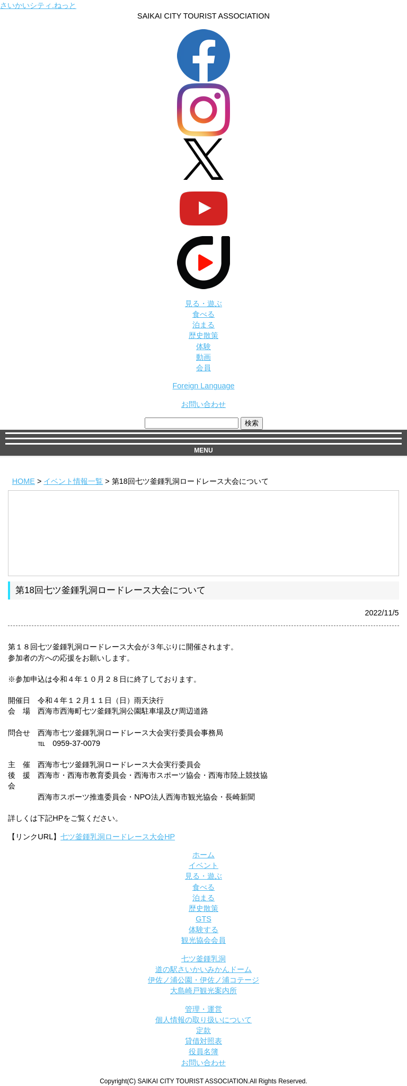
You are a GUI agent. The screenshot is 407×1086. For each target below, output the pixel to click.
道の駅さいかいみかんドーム (203, 969)
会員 (203, 367)
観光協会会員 (203, 940)
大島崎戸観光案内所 (203, 990)
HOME (23, 481)
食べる (203, 314)
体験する (203, 929)
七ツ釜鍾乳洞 (203, 958)
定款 (203, 1030)
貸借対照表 (203, 1041)
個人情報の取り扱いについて (203, 1019)
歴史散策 (203, 335)
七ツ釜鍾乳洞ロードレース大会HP (117, 836)
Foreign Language (204, 385)
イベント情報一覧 (73, 481)
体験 (203, 346)
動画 (203, 357)
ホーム (203, 854)
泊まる (203, 324)
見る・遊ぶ (203, 303)
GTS (203, 919)
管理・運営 (203, 1009)
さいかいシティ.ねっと (38, 5)
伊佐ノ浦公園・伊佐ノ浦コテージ (203, 980)
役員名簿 (203, 1051)
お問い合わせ (203, 404)
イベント (203, 865)
